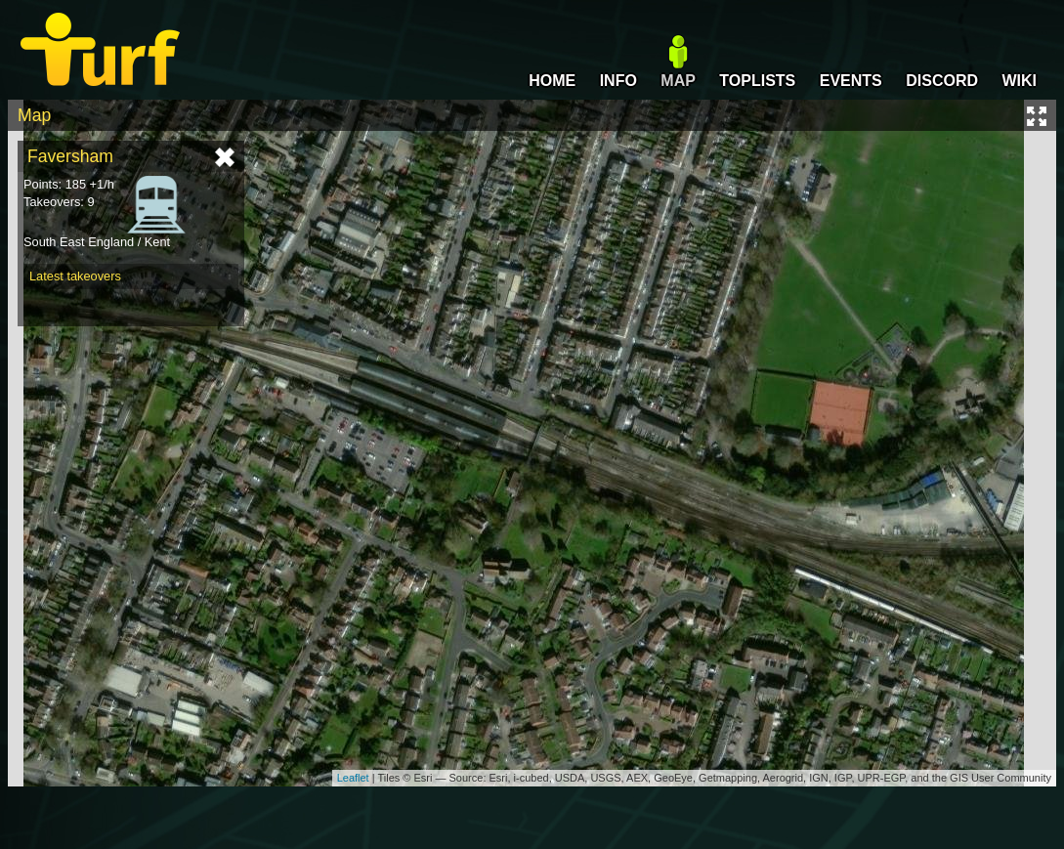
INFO (618, 80)
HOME (552, 80)
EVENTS (851, 80)
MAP (678, 80)
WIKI (1019, 80)
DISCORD (942, 80)
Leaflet (353, 778)
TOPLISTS (757, 80)
